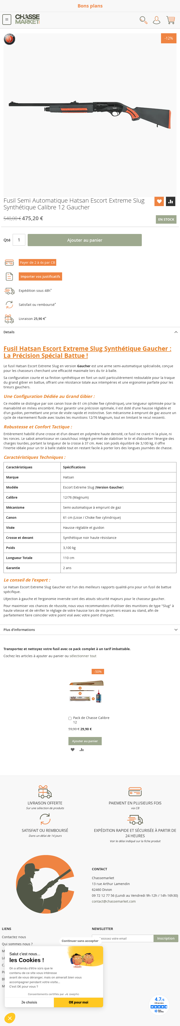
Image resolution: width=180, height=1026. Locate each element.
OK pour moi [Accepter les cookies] (78, 1002)
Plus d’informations (19, 629)
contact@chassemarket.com (114, 901)
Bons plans (90, 6)
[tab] (90, 332)
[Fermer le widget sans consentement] (80, 941)
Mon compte (157, 20)
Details (9, 332)
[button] (9, 1018)
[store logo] (28, 20)
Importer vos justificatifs (40, 276)
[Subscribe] (166, 938)
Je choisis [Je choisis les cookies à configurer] (29, 1002)
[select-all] (83, 656)
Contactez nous (14, 937)
